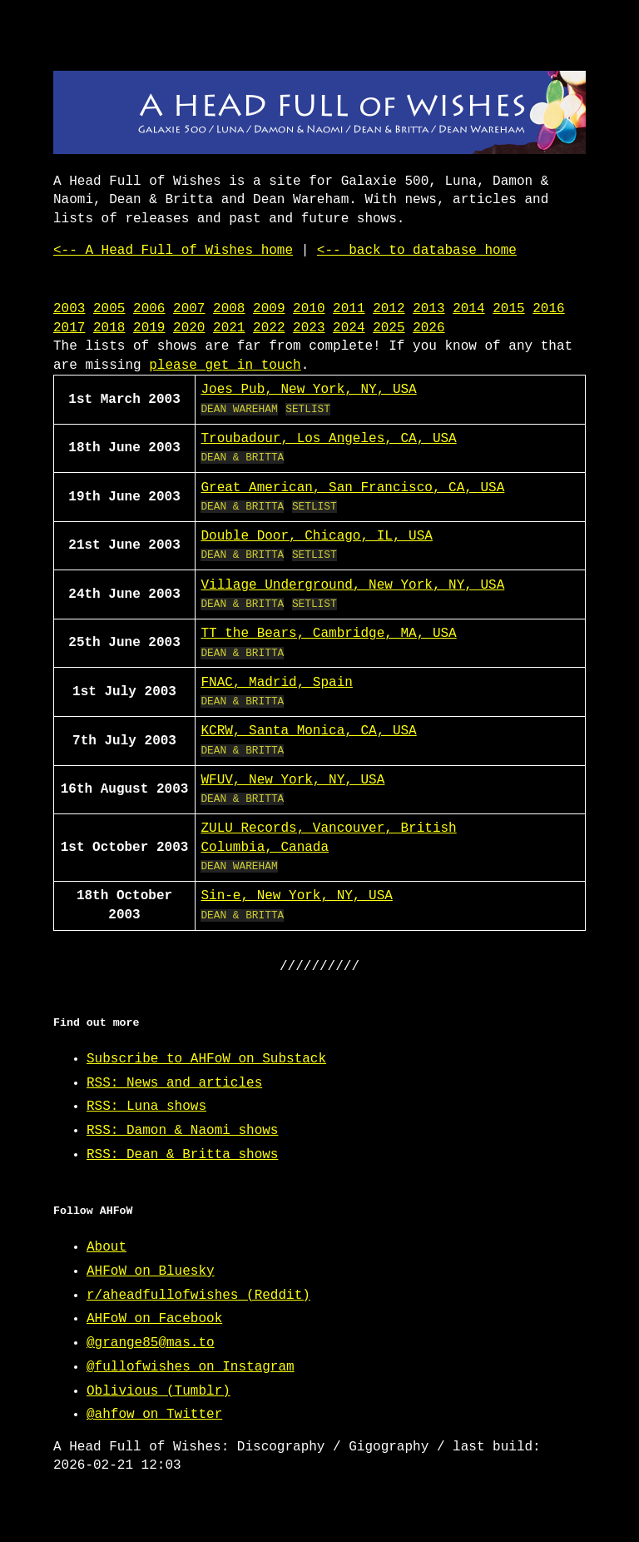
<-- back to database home (417, 250)
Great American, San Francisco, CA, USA (352, 488)
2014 (468, 309)
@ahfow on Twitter (154, 1414)
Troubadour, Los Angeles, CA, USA (328, 439)
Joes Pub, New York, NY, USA (308, 390)
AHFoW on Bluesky (151, 1271)
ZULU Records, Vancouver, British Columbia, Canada (328, 837)
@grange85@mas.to (151, 1343)
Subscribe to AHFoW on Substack (206, 1059)
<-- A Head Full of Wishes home (173, 250)
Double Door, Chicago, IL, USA (316, 536)
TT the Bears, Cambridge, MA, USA (328, 633)
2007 (189, 309)
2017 (69, 328)
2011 (348, 309)
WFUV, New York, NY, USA (292, 780)
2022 (269, 328)
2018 (109, 328)
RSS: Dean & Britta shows (182, 1155)
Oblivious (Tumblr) (158, 1391)
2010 (308, 309)
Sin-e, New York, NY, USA (296, 896)
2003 (69, 309)
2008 (229, 309)
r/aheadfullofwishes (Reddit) (198, 1295)
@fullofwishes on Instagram (191, 1367)
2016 (548, 309)
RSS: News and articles (174, 1083)
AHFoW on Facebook (154, 1319)
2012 (388, 309)
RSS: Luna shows (146, 1106)
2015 (508, 309)
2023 (308, 328)
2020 (189, 328)
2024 (348, 328)
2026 (428, 328)
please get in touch (224, 365)
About (106, 1247)
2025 (388, 328)
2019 (149, 328)
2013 (428, 309)
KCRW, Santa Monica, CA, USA (308, 731)
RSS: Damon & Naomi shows (182, 1131)
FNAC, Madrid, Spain (276, 683)
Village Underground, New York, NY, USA (352, 585)
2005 (109, 309)
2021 (229, 328)
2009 (269, 309)
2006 (149, 309)
